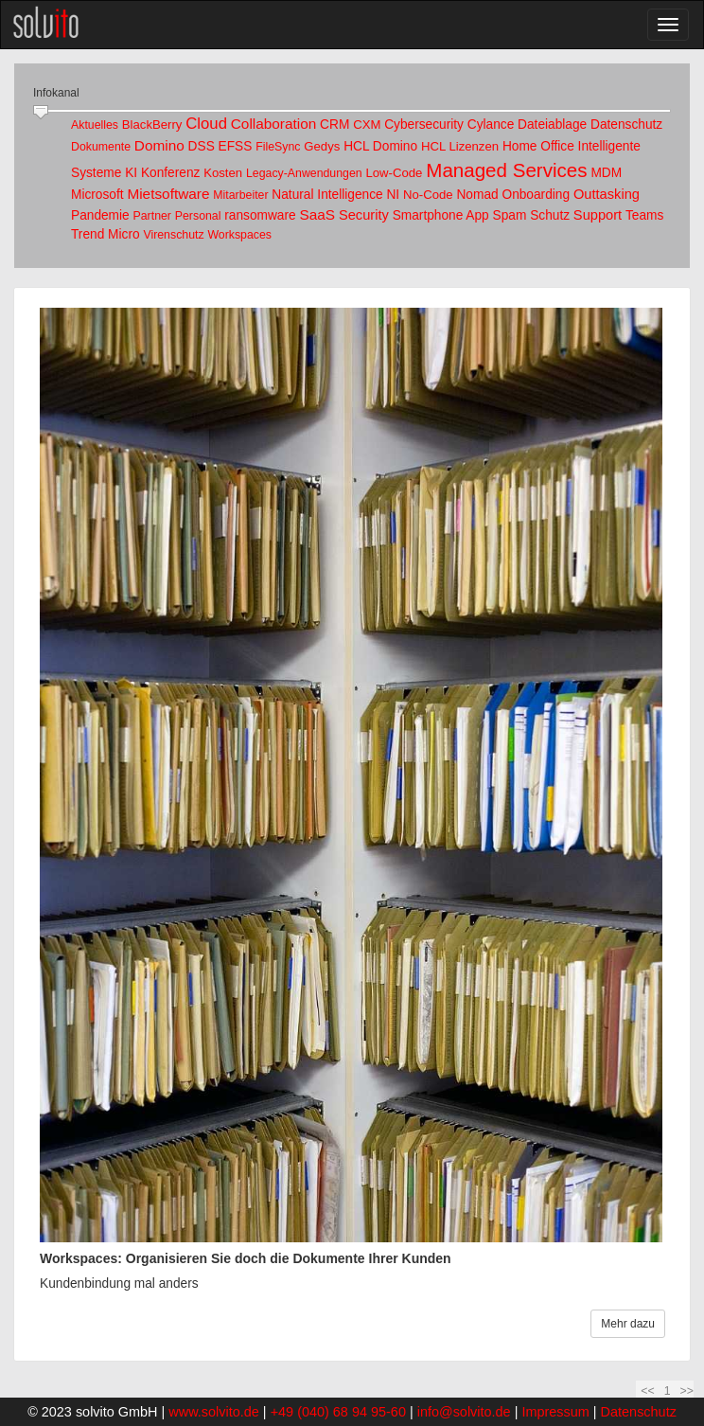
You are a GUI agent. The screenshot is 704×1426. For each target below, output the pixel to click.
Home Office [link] (538, 146)
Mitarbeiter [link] (240, 195)
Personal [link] (198, 216)
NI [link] (392, 194)
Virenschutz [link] (173, 234)
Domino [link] (159, 145)
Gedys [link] (322, 146)
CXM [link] (366, 124)
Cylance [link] (491, 124)
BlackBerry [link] (152, 124)
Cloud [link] (206, 124)
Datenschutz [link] (626, 124)
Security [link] (364, 215)
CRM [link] (334, 124)
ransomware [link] (259, 215)
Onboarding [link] (536, 194)
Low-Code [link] (393, 173)
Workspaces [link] (239, 234)
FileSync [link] (277, 146)
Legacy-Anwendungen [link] (304, 173)
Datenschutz (639, 1411)
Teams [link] (644, 215)
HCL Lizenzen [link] (460, 146)
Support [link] (597, 215)
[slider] (40, 112)
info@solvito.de (464, 1411)
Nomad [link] (477, 194)
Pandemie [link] (100, 215)
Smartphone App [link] (441, 215)
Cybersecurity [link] (424, 124)
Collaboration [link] (274, 124)
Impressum (555, 1411)
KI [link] (131, 173)
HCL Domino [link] (380, 146)
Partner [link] (152, 216)
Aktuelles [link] (94, 125)
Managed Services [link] (506, 170)
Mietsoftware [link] (168, 194)
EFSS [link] (236, 146)
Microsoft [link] (97, 194)
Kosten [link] (222, 173)
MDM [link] (606, 173)
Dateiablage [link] (552, 124)
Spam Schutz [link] (532, 215)
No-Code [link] (428, 194)
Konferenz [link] (170, 173)
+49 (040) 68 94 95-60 (338, 1411)
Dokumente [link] (101, 146)
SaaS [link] (317, 214)
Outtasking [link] (606, 194)
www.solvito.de (213, 1411)
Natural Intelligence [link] (327, 194)
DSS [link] (201, 146)
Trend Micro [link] (105, 234)
